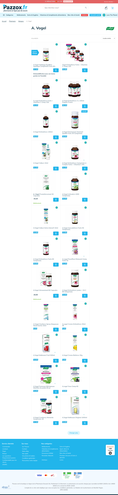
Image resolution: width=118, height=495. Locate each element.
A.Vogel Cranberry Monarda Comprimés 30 (43, 418)
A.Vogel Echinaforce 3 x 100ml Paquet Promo (73, 101)
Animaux (44, 460)
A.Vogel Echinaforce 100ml (43, 132)
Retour (4, 453)
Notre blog (25, 451)
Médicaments (21, 15)
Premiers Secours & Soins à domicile (68, 456)
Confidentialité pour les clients (9, 461)
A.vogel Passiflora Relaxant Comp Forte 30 (74, 260)
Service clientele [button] (108, 1)
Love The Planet (110, 15)
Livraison (5, 449)
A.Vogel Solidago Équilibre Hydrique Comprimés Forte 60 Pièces (44, 65)
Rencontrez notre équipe (29, 460)
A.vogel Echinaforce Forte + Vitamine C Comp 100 (43, 101)
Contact (24, 449)
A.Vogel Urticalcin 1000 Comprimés (70, 195)
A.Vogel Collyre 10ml (40, 163)
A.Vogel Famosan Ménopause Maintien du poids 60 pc (44, 387)
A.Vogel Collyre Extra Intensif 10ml (45, 228)
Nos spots (25, 453)
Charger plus (73, 433)
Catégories (8, 15)
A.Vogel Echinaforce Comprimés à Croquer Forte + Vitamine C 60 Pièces (74, 163)
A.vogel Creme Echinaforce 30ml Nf (74, 325)
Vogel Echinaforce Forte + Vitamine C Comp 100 (74, 65)
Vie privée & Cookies (28, 456)
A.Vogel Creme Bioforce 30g (72, 355)
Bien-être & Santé (74, 15)
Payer (4, 451)
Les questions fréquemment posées (9, 457)
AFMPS (4, 464)
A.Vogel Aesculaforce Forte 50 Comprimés (73, 228)
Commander (6, 446)
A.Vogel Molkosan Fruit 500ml (44, 355)
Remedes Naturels (47, 455)
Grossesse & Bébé (47, 453)
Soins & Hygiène (32, 15)
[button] (56, 70)
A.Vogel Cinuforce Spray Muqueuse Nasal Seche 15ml (46, 325)
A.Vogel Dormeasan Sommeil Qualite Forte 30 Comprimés (72, 132)
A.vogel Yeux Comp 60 (70, 386)
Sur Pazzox (25, 446)
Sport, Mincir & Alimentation (64, 450)
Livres (61, 460)
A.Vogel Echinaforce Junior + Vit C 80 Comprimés (74, 291)
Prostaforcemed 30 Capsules (43, 195)
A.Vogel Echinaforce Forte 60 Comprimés (43, 260)
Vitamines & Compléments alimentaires (53, 15)
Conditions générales (28, 458)
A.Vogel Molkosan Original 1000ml (74, 417)
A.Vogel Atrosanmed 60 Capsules (45, 290)
